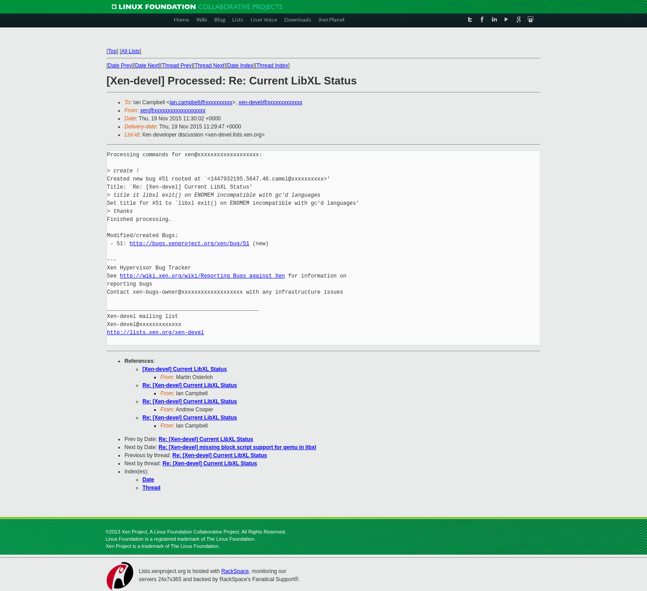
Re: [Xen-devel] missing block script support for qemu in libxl (237, 447)
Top (112, 51)
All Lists (130, 51)
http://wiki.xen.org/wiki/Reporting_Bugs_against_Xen (202, 276)
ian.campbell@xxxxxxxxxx (201, 102)
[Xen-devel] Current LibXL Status (184, 369)
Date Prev (120, 65)
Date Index (240, 65)
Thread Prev (176, 65)
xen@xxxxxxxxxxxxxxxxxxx (173, 110)
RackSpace (234, 571)
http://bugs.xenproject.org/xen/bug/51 (189, 243)
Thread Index (272, 65)
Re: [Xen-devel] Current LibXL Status (189, 385)
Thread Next (209, 65)
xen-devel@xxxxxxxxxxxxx (270, 102)
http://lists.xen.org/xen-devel (155, 332)
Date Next (147, 65)
